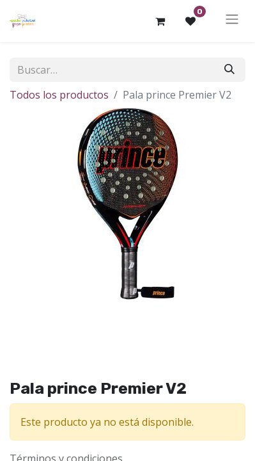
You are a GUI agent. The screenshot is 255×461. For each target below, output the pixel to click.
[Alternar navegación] (232, 21)
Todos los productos (59, 95)
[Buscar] (229, 70)
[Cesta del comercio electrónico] (160, 21)
